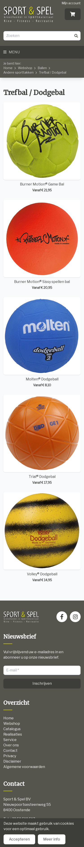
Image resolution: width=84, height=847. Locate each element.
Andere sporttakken (18, 72)
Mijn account (71, 3)
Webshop (25, 68)
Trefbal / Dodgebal (52, 72)
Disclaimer (12, 761)
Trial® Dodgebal (42, 440)
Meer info (51, 839)
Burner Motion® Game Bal (42, 147)
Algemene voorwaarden (24, 767)
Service (10, 740)
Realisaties (12, 734)
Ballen (42, 68)
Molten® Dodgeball (42, 342)
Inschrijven (42, 683)
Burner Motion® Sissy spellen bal (42, 245)
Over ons (11, 745)
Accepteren (19, 839)
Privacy (9, 756)
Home (8, 68)
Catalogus (12, 729)
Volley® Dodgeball (42, 537)
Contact (10, 750)
